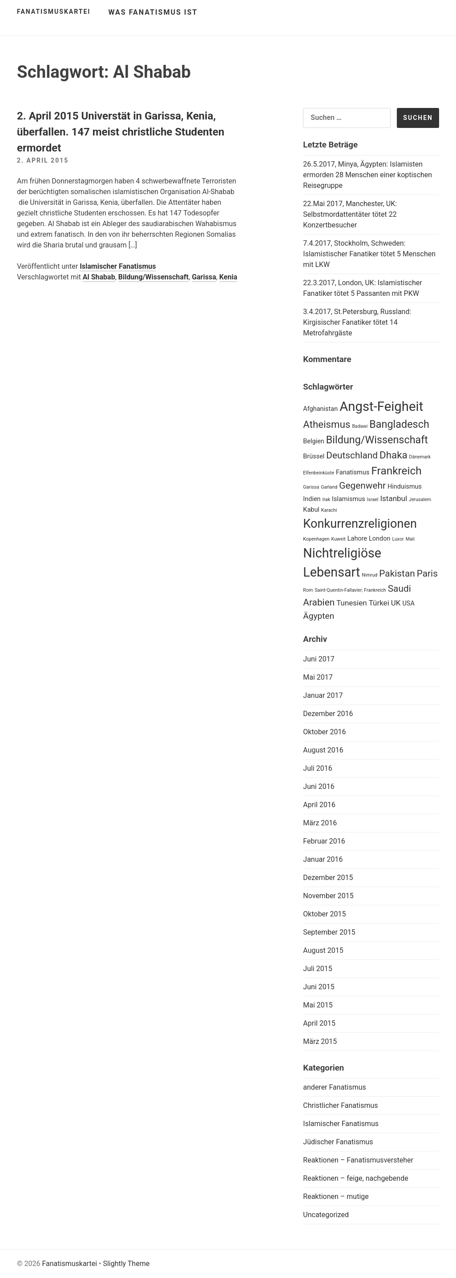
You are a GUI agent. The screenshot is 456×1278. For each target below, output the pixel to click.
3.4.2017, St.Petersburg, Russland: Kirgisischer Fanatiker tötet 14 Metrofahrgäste (357, 322)
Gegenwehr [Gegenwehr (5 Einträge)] (362, 485)
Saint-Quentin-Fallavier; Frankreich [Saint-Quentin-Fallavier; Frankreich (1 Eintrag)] (350, 590)
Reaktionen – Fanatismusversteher (358, 1160)
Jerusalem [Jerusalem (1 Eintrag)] (420, 499)
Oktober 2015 (324, 914)
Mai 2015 (318, 1005)
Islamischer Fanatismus (118, 266)
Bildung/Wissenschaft (153, 277)
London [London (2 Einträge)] (379, 538)
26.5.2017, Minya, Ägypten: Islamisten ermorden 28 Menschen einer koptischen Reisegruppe (367, 175)
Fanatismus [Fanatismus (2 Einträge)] (352, 472)
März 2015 (320, 1041)
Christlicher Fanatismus (340, 1105)
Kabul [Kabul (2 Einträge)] (311, 510)
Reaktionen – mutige (335, 1196)
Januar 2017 (323, 695)
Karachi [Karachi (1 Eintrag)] (329, 510)
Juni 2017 (318, 659)
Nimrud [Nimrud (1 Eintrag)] (369, 575)
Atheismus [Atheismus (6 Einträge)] (326, 424)
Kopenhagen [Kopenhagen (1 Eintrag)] (316, 539)
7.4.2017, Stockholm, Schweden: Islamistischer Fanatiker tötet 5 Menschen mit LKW (369, 254)
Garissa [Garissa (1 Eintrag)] (311, 487)
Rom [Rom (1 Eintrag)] (308, 590)
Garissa (204, 277)
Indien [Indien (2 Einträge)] (311, 499)
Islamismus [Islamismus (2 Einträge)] (348, 499)
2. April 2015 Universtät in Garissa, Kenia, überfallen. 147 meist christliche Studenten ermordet (120, 132)
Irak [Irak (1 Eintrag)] (327, 499)
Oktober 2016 (324, 732)
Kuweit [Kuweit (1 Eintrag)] (338, 539)
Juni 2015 (318, 987)
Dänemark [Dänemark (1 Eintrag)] (420, 457)
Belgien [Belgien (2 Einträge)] (313, 441)
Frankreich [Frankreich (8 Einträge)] (396, 470)
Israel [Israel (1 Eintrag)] (373, 499)
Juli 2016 (317, 768)
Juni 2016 (318, 786)
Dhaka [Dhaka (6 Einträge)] (393, 455)
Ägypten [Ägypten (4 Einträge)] (318, 616)
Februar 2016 (324, 841)
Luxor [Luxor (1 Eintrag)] (398, 539)
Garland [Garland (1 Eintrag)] (329, 487)
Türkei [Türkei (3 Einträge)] (379, 602)
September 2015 (329, 932)
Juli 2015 (317, 968)
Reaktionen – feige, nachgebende (355, 1178)
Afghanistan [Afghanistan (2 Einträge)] (320, 409)
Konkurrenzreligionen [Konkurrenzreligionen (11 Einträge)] (360, 524)
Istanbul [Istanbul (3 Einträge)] (393, 498)
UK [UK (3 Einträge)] (396, 602)
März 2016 (320, 823)
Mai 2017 (318, 677)
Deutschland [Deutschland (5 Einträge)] (352, 455)
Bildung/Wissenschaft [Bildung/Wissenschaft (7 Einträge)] (377, 440)
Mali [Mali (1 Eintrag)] (410, 539)
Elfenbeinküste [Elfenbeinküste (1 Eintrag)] (318, 473)
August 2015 (323, 950)
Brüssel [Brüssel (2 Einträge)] (313, 456)
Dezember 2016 (328, 713)
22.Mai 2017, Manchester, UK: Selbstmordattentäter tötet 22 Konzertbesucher (350, 214)
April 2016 (319, 804)
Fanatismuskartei (53, 11)
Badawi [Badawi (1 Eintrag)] (359, 426)
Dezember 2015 (328, 877)
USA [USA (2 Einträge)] (408, 603)
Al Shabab (99, 277)
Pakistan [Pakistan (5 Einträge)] (397, 573)
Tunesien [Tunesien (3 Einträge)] (351, 602)
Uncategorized (326, 1214)
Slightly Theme (126, 1263)
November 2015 (328, 896)
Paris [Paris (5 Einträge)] (427, 573)
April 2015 (319, 1023)
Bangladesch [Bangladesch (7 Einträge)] (399, 424)
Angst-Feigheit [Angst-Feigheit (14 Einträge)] (381, 406)
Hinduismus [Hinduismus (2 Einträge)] (404, 486)
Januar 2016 (323, 859)
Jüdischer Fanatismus (338, 1142)
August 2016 (323, 750)
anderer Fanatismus (334, 1087)
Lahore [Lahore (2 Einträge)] (357, 538)
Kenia (228, 277)
